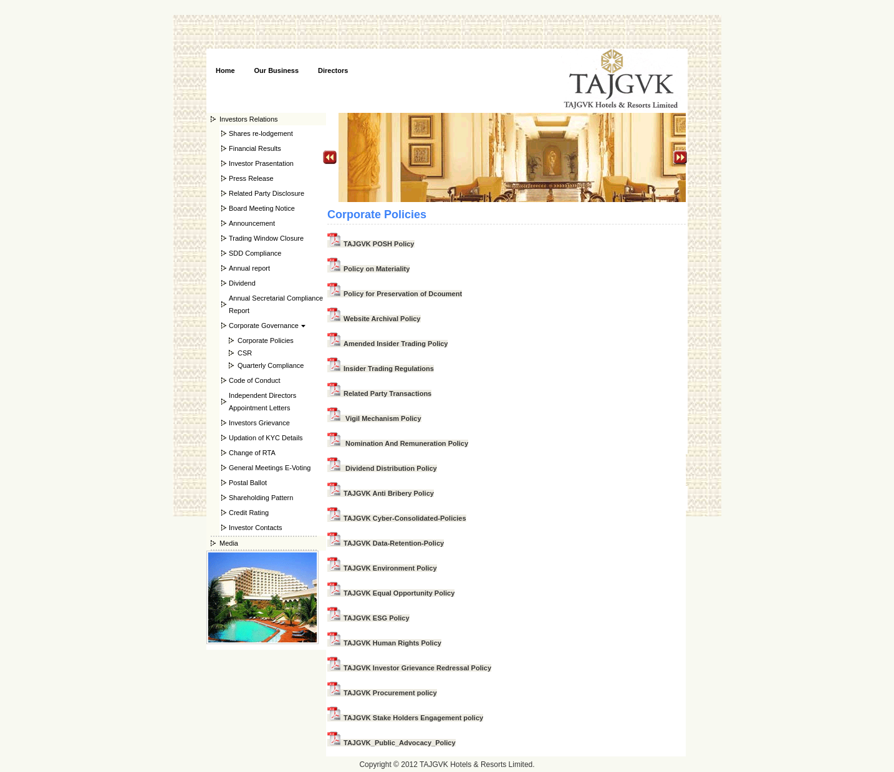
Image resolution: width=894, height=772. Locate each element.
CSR (245, 353)
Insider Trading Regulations (380, 368)
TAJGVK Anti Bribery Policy (380, 493)
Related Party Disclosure (266, 193)
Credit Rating (249, 512)
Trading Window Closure (266, 238)
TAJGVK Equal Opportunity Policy (390, 593)
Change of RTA (252, 452)
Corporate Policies (266, 340)
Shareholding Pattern (261, 497)
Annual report (249, 268)
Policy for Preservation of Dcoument (394, 293)
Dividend (242, 283)
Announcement (252, 223)
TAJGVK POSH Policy (371, 244)
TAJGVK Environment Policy (382, 568)
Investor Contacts (255, 527)
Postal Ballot (248, 482)
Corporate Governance (264, 325)
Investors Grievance (259, 423)
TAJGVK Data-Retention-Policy (385, 543)
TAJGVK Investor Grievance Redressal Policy (409, 668)
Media (228, 543)
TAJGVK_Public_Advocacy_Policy (391, 742)
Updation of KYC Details (266, 437)
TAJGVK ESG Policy (368, 618)
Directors (333, 70)
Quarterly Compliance (271, 365)
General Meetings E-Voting (269, 467)
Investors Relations (248, 119)
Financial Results (255, 148)
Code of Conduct (255, 380)
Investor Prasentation (261, 163)
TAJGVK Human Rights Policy (384, 643)
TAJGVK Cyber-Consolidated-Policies (396, 518)
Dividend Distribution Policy (382, 468)
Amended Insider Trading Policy (387, 343)
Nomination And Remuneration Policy (397, 443)
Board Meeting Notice (262, 208)
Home (225, 70)
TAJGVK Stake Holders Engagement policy (405, 717)
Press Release (251, 178)
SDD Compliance (255, 253)
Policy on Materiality (368, 269)
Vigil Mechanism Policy (374, 418)
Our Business (276, 70)
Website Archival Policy (374, 318)
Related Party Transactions (379, 393)
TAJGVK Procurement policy (382, 693)
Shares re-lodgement (261, 133)
